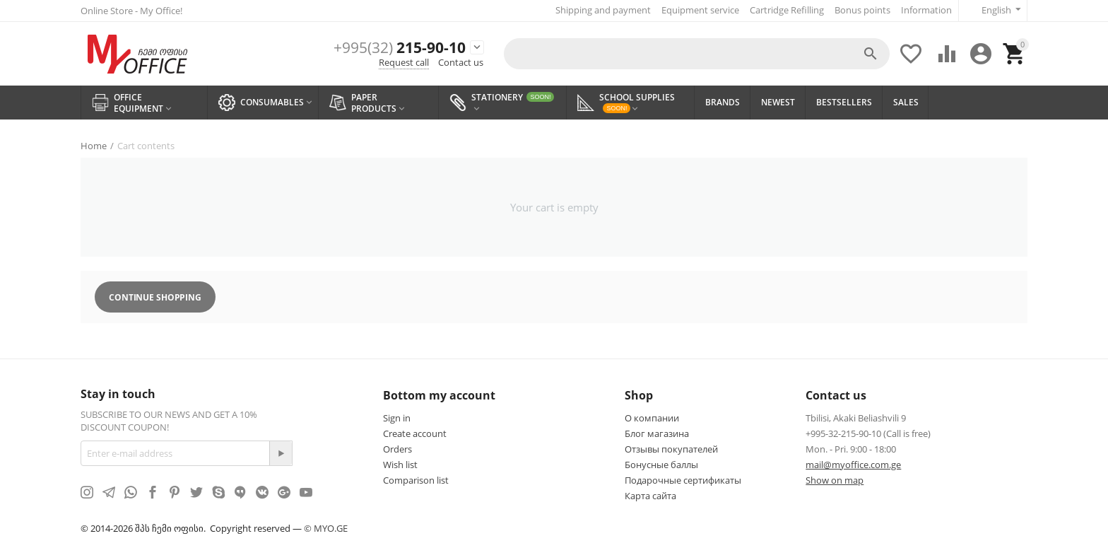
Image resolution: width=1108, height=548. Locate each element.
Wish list (400, 464)
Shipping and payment (603, 10)
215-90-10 (400, 48)
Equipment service (700, 10)
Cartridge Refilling (787, 10)
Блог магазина (657, 433)
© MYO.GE (326, 528)
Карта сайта (650, 495)
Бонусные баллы (661, 464)
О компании (652, 418)
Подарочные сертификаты (683, 480)
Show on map (835, 480)
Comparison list (416, 480)
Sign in (397, 418)
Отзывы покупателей (671, 449)
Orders (397, 449)
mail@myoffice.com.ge (853, 464)
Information (926, 10)
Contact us (460, 62)
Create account (415, 433)
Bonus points (862, 10)
